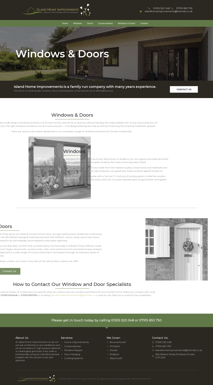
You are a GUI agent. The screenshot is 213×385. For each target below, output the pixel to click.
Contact (144, 23)
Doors (90, 23)
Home (65, 23)
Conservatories (105, 23)
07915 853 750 (150, 320)
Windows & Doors (126, 23)
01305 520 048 (122, 320)
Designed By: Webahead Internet (134, 378)
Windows (77, 23)
